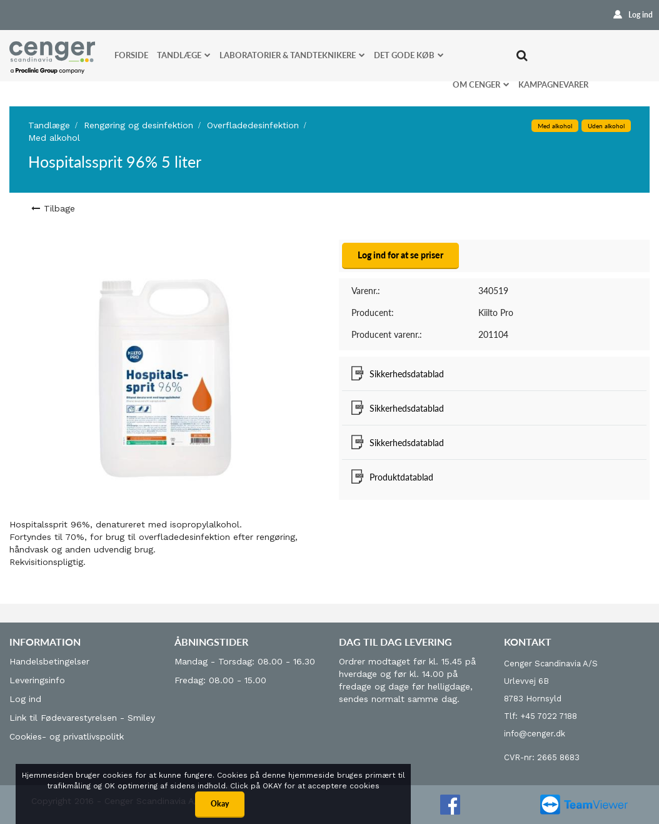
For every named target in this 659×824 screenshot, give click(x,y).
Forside (131, 55)
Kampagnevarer (553, 84)
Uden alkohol (606, 126)
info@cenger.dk (534, 733)
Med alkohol (54, 138)
